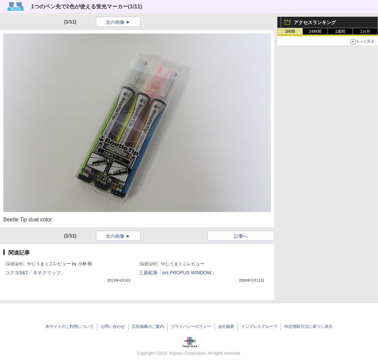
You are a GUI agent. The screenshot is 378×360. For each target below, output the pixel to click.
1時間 (290, 31)
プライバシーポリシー (191, 326)
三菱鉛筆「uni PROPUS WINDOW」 (177, 272)
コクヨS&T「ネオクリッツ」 (35, 272)
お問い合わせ (113, 326)
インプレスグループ (259, 326)
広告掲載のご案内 (148, 326)
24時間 (315, 31)
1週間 (340, 31)
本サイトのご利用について (69, 326)
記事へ (241, 236)
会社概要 (226, 326)
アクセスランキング (315, 22)
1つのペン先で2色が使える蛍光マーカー (79, 6)
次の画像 (115, 22)
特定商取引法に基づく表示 (308, 326)
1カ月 (365, 31)
